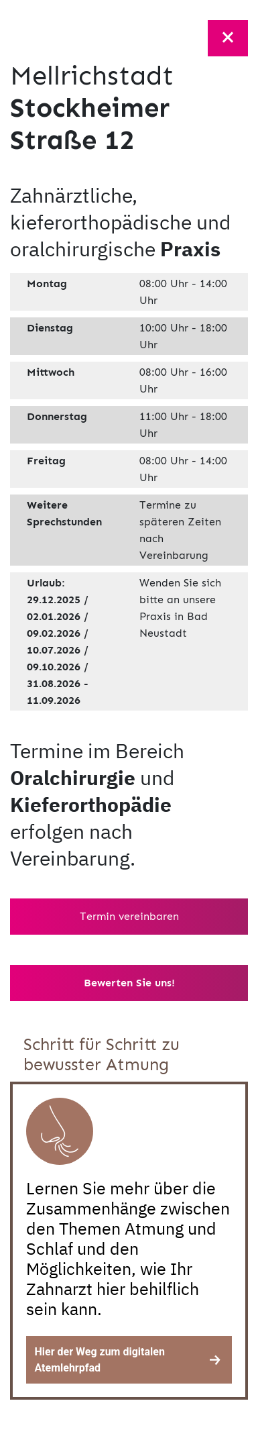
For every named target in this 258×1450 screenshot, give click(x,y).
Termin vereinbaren (129, 916)
